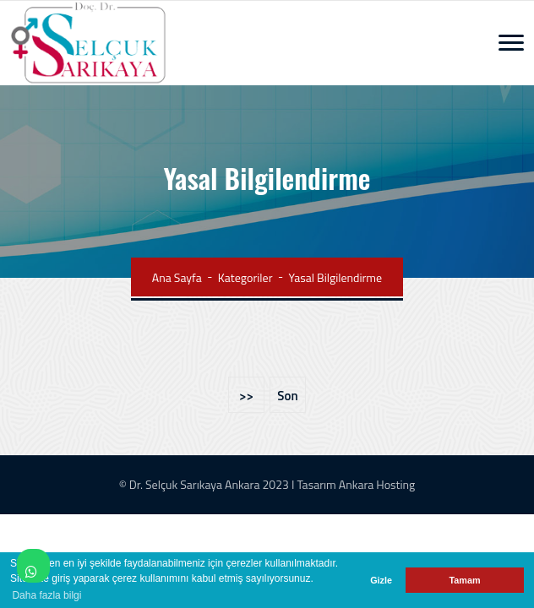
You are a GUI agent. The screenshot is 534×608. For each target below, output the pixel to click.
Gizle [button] (381, 580)
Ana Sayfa (177, 277)
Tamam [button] (464, 580)
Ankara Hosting (377, 484)
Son (287, 395)
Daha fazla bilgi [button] (46, 595)
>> (246, 395)
